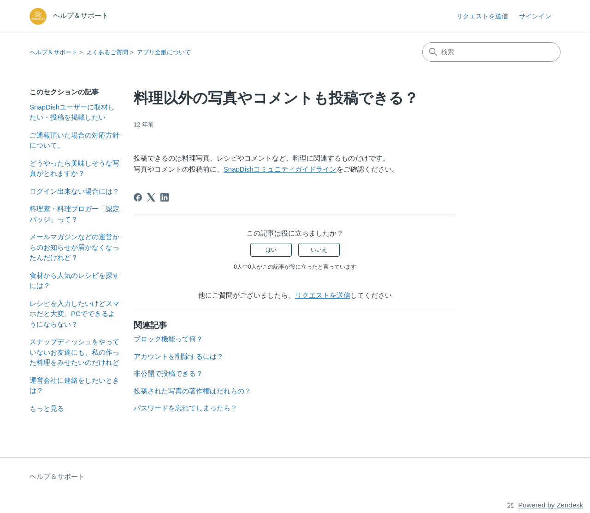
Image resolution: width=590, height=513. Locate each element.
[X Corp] (151, 197)
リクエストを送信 (482, 16)
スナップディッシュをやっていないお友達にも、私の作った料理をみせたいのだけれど (74, 352)
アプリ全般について (164, 52)
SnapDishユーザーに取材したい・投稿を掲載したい (72, 112)
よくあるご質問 (107, 52)
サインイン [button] (535, 16)
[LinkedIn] (164, 197)
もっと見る (47, 408)
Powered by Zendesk (550, 505)
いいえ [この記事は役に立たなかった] (319, 250)
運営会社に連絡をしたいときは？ (74, 385)
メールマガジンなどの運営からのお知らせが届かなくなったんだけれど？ (74, 247)
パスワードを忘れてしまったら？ (185, 408)
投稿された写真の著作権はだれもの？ (192, 391)
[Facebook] (138, 197)
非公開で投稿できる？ (168, 373)
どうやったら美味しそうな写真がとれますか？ (74, 168)
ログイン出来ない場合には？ (74, 191)
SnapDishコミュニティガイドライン (280, 169)
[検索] (491, 52)
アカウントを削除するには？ (179, 356)
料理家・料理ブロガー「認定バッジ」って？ (74, 214)
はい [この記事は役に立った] (271, 250)
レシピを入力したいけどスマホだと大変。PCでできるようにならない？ (74, 314)
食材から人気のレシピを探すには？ (74, 280)
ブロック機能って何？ (168, 339)
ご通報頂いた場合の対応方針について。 (74, 140)
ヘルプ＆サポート (53, 52)
